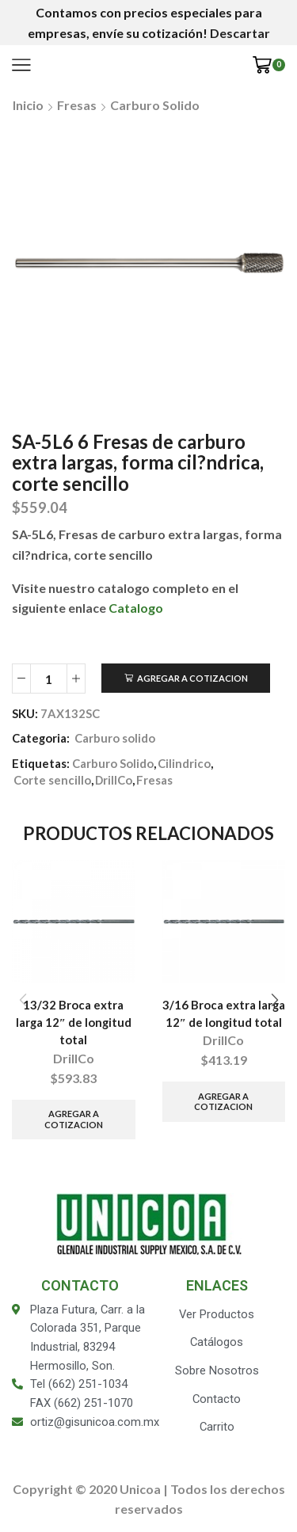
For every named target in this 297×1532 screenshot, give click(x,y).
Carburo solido (155, 104)
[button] (274, 1000)
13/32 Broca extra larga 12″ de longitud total (73, 1022)
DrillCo (113, 780)
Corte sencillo (52, 780)
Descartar (240, 32)
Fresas (77, 104)
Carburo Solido (113, 763)
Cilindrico (184, 763)
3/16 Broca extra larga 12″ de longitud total (223, 1013)
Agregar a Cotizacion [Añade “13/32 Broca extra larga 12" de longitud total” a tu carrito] (73, 1118)
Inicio (28, 104)
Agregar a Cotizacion (192, 678)
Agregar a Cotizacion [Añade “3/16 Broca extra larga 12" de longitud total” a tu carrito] (223, 1101)
